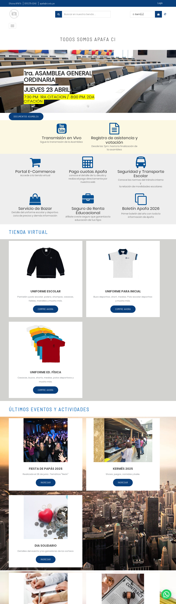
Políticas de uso (112, 543)
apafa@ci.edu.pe (47, 3)
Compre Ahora (88, 309)
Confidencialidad (113, 550)
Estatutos (109, 556)
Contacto (109, 569)
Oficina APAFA (15, 3)
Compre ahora (34, 313)
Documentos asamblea (27, 116)
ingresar (34, 409)
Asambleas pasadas (115, 562)
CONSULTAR (34, 489)
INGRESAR (88, 398)
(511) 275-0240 (30, 3)
